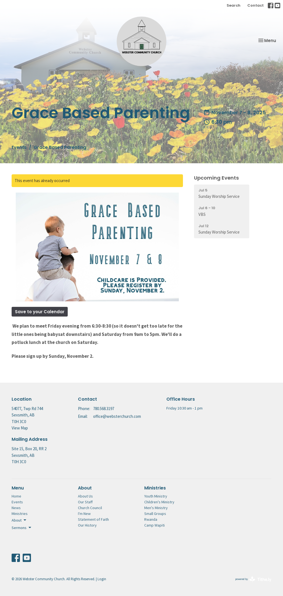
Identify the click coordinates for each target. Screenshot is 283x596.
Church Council (90, 507)
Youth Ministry (155, 496)
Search (233, 5)
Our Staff (85, 501)
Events (19, 147)
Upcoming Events (216, 177)
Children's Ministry (159, 501)
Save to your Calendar (39, 312)
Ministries (20, 513)
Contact (255, 5)
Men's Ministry (156, 507)
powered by (253, 579)
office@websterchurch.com (117, 416)
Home (16, 496)
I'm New (84, 513)
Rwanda (150, 519)
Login (102, 579)
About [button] (19, 520)
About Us (85, 496)
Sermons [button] (22, 527)
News (16, 507)
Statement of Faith (93, 519)
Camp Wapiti (154, 525)
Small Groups (155, 513)
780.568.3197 (103, 408)
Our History (87, 525)
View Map (20, 428)
